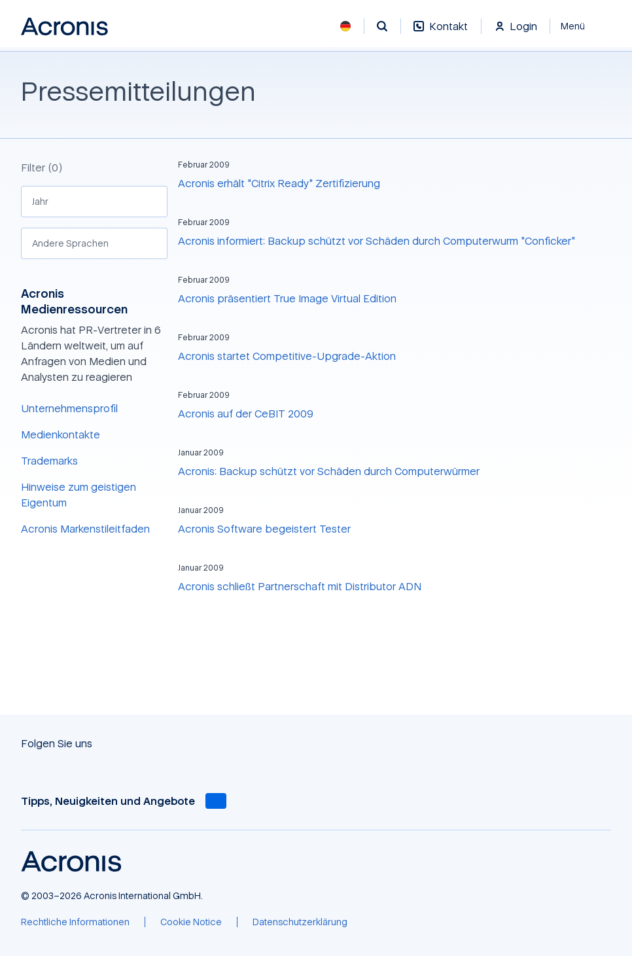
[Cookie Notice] (191, 922)
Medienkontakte (60, 434)
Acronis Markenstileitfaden (85, 529)
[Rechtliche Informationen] (75, 922)
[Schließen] (580, 26)
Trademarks (49, 460)
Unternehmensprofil (69, 408)
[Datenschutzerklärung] (300, 922)
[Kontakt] (440, 33)
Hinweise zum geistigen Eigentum (78, 495)
